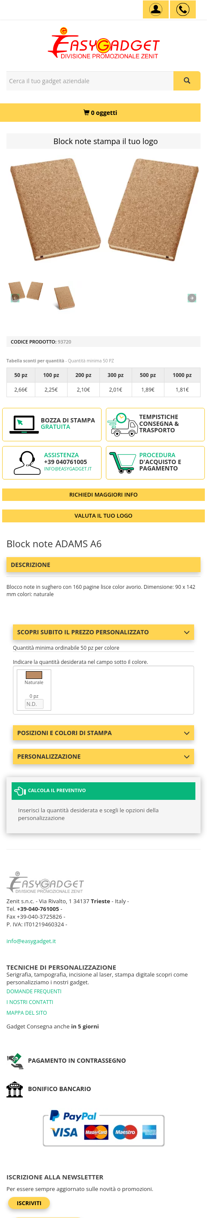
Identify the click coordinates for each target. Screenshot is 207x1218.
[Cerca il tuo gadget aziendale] (187, 80)
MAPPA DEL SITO (26, 1012)
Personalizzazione (103, 756)
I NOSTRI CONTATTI (29, 1002)
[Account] (156, 9)
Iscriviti (29, 1203)
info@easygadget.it (68, 469)
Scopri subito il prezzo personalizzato (103, 632)
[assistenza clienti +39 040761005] (183, 9)
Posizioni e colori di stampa (103, 733)
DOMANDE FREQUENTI (34, 991)
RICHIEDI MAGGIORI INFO (103, 494)
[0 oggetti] (100, 112)
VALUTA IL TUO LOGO (103, 515)
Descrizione (30, 565)
